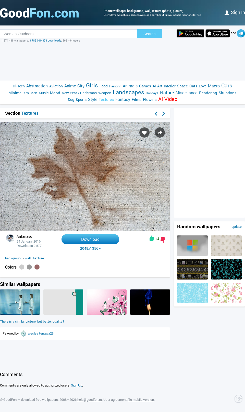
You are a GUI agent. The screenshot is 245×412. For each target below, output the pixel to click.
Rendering (208, 92)
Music (43, 92)
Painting (115, 86)
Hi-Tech (19, 86)
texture (38, 258)
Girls (92, 85)
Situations (228, 92)
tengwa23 (46, 333)
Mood (55, 92)
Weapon (104, 92)
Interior (170, 86)
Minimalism (18, 92)
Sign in (235, 12)
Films (136, 99)
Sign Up (76, 385)
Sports (81, 99)
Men (33, 92)
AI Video (167, 99)
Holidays (152, 93)
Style (92, 99)
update (236, 226)
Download (90, 239)
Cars (226, 85)
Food (104, 86)
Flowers (150, 99)
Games (145, 85)
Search (149, 34)
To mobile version (141, 399)
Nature (167, 93)
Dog (71, 99)
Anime (70, 85)
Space (182, 85)
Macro (214, 85)
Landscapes (128, 92)
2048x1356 (90, 248)
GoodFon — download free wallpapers (30, 399)
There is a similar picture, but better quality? (32, 321)
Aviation (56, 86)
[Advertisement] (122, 61)
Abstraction (37, 85)
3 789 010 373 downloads (45, 40)
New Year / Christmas (79, 92)
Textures (106, 99)
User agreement (115, 399)
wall (28, 258)
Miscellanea (187, 92)
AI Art (157, 85)
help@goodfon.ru (89, 399)
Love (202, 86)
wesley (33, 333)
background (13, 258)
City (80, 85)
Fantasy (122, 99)
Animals (130, 85)
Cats (193, 85)
